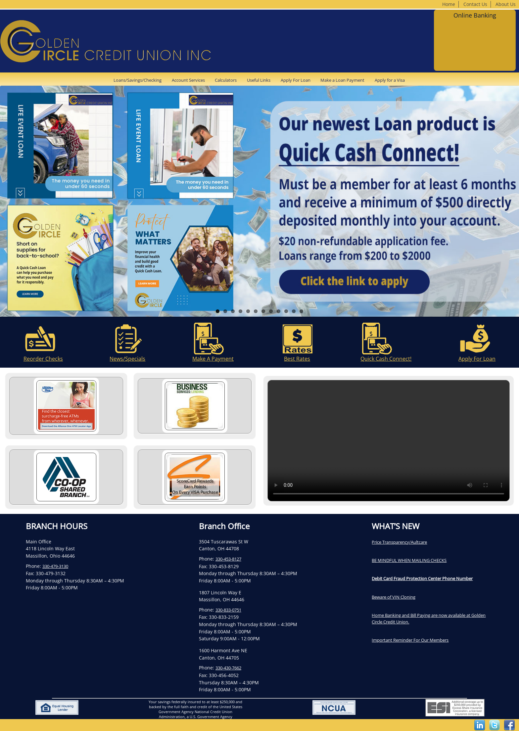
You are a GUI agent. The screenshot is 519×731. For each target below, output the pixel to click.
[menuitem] (140, 80)
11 (294, 311)
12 (301, 311)
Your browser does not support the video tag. (388, 440)
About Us (505, 4)
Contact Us (475, 4)
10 (286, 311)
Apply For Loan (295, 80)
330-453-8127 (228, 559)
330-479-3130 (55, 566)
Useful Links (258, 80)
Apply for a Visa (390, 80)
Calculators (226, 80)
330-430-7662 (228, 668)
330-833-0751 (228, 610)
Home (448, 4)
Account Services (188, 80)
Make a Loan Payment (342, 80)
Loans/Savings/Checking (138, 80)
